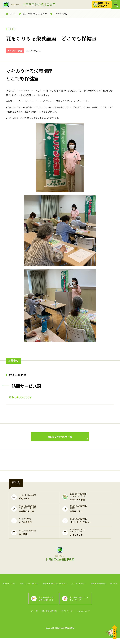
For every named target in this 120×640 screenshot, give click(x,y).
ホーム (10, 13)
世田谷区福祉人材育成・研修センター (46, 600)
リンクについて (82, 613)
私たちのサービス (78, 584)
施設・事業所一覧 (97, 584)
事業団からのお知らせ (29, 584)
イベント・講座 (58, 13)
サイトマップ (66, 613)
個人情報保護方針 (49, 613)
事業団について (9, 584)
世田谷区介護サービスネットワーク (79, 600)
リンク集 (34, 613)
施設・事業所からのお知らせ (33, 13)
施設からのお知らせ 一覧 (68, 437)
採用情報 (113, 584)
